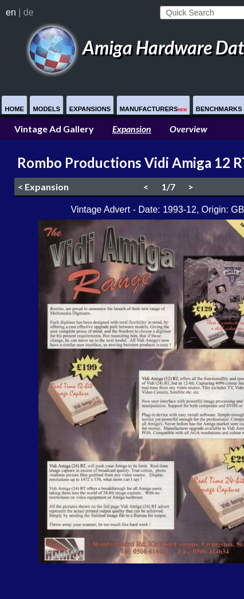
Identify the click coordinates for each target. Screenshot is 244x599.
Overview (188, 128)
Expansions (90, 108)
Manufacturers (153, 108)
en (11, 12)
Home (14, 108)
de (28, 12)
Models (46, 108)
